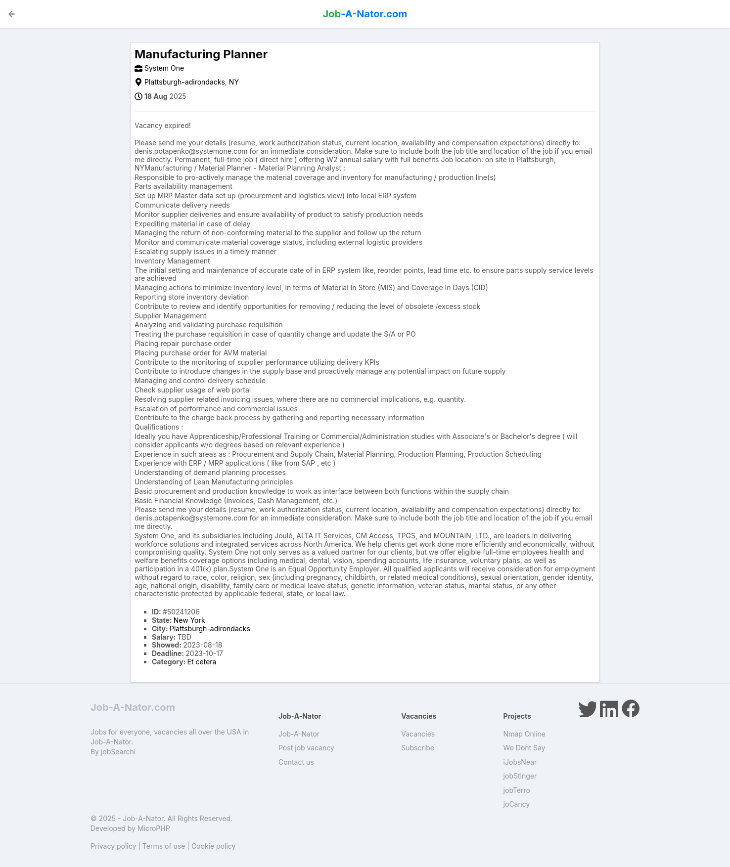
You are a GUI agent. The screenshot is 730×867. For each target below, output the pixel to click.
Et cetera (202, 661)
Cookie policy (213, 846)
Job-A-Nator (298, 734)
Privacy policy (113, 846)
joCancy (516, 804)
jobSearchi (118, 751)
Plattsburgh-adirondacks (184, 82)
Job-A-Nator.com (133, 707)
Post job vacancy (306, 747)
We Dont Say (524, 747)
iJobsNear (520, 762)
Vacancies (418, 734)
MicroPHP (153, 828)
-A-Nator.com (365, 14)
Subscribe (417, 747)
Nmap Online (524, 734)
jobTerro (516, 790)
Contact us (296, 762)
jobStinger (520, 776)
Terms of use (163, 846)
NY (234, 82)
